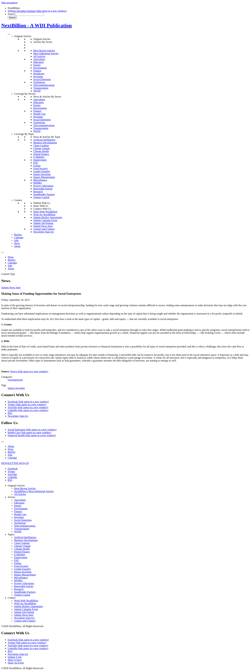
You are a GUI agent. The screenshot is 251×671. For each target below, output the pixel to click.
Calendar (18, 237)
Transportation (40, 88)
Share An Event (16, 662)
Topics (11, 534)
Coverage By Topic (24, 134)
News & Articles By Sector (47, 96)
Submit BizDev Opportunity (47, 217)
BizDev (18, 234)
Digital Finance (41, 154)
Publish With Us (41, 203)
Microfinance (40, 180)
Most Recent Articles (44, 50)
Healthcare (38, 73)
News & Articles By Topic (46, 137)
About (17, 246)
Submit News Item (43, 226)
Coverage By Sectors (25, 93)
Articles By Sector (42, 42)
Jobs (16, 240)
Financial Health (32, 435)
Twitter (27, 404)
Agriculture (39, 59)
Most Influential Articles (45, 53)
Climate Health (41, 151)
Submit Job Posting (43, 223)
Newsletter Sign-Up (43, 231)
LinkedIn (28, 410)
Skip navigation (9, 2)
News (17, 243)
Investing (38, 76)
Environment (40, 67)
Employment (40, 160)
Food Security (40, 168)
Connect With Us (42, 208)
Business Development (45, 142)
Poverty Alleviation (43, 185)
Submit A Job (14, 657)
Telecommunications (44, 85)
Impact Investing (42, 174)
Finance (37, 70)
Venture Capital (41, 197)
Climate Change (41, 148)
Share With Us (40, 206)
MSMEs (37, 183)
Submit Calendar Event (45, 220)
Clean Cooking (41, 145)
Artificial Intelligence (44, 139)
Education (38, 62)
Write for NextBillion (44, 214)
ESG (35, 162)
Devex (29, 371)
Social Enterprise (42, 79)
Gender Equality (41, 171)
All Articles (39, 56)
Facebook (28, 401)
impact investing (16, 388)
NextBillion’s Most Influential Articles (34, 491)
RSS (10, 413)
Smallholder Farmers (44, 194)
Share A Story (15, 660)
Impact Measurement (44, 177)
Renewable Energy (43, 188)
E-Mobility (39, 157)
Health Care (39, 113)
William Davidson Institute (37, 11)
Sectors (11, 497)
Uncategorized (15, 379)
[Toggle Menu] (9, 34)
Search (11, 14)
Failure (36, 165)
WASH (36, 90)
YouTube (28, 407)
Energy (37, 65)
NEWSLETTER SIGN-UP (15, 463)
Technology (39, 82)
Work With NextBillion (45, 211)
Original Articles (22, 36)
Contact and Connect (44, 229)
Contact (18, 200)
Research (38, 191)
